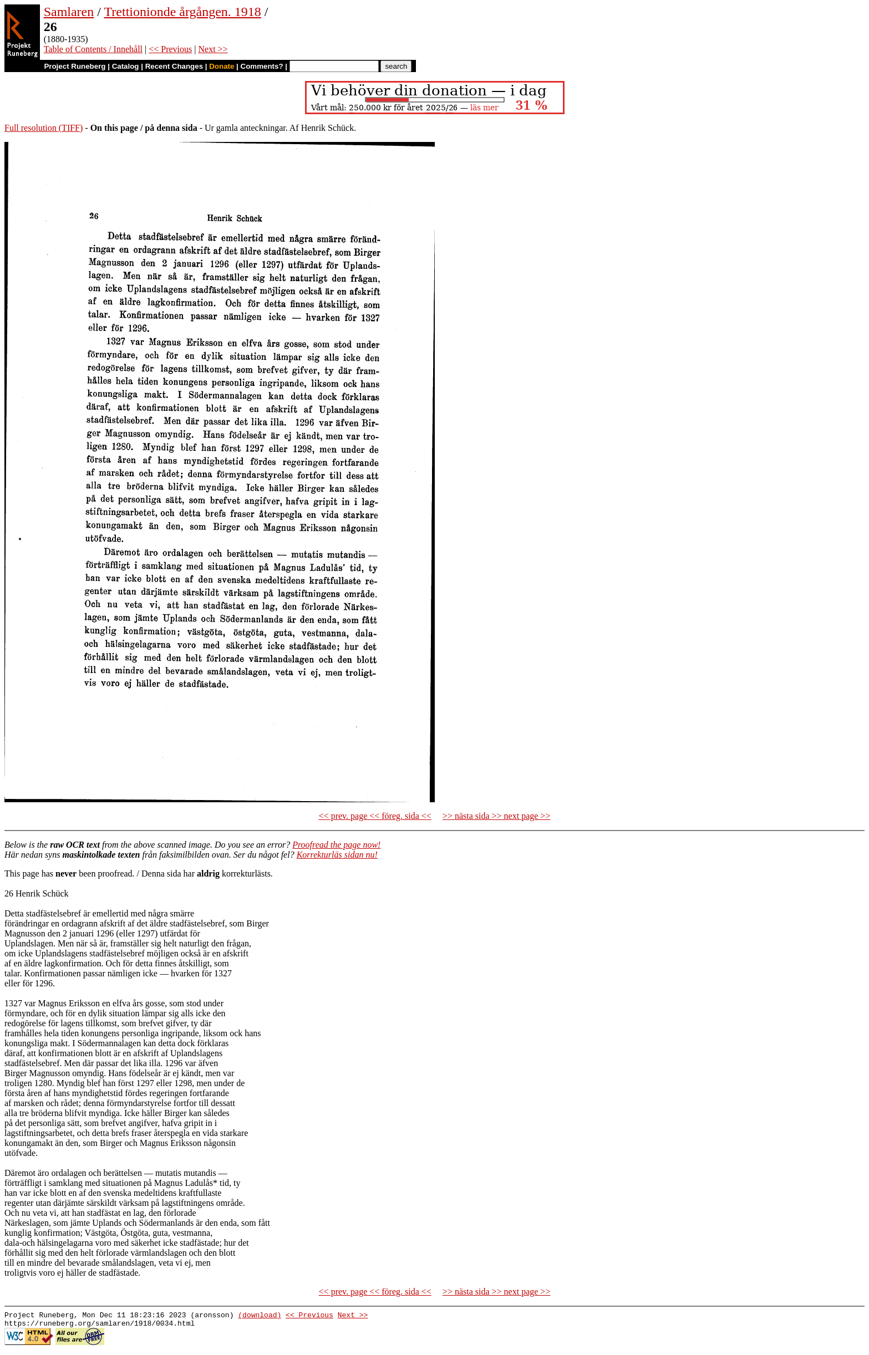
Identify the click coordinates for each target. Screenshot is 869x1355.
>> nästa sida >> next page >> (497, 816)
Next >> (212, 49)
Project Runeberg (74, 66)
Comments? (262, 66)
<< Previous (170, 49)
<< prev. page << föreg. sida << (375, 816)
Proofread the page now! (336, 844)
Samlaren (69, 11)
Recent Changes (174, 66)
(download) (259, 1316)
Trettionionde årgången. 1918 (182, 11)
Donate (221, 66)
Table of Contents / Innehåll (93, 49)
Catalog (125, 66)
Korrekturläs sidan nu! (337, 854)
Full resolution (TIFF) (43, 128)
